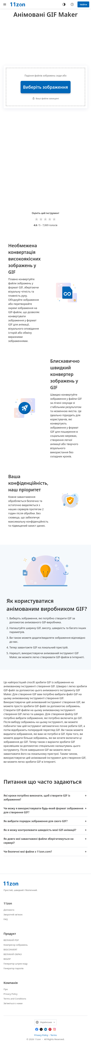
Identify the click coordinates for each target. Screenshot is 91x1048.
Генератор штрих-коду (15, 963)
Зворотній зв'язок (13, 914)
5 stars (54, 219)
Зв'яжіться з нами (13, 1003)
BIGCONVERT (10, 949)
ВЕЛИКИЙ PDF (11, 940)
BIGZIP (7, 958)
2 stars (41, 219)
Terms (53, 1035)
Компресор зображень (16, 944)
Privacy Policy (10, 993)
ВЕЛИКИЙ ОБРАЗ (13, 954)
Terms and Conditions (15, 998)
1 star (37, 219)
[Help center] (72, 4)
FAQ (6, 919)
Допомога (9, 909)
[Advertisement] (47, 41)
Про (6, 989)
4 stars (50, 219)
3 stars (45, 219)
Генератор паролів (13, 968)
